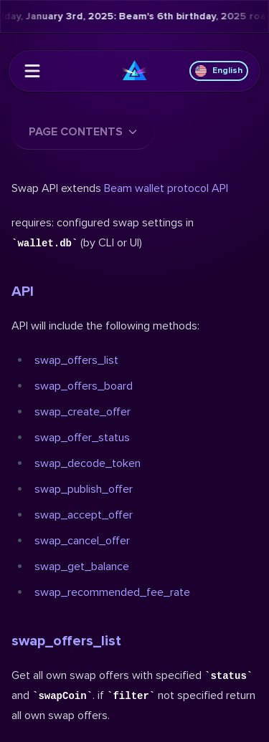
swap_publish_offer (83, 489)
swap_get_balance (81, 566)
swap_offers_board (83, 386)
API (22, 291)
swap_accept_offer (83, 515)
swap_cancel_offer (82, 541)
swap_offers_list (76, 360)
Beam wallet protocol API (166, 188)
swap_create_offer (82, 412)
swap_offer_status (82, 437)
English (218, 71)
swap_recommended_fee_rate (112, 592)
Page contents (83, 132)
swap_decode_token (87, 463)
